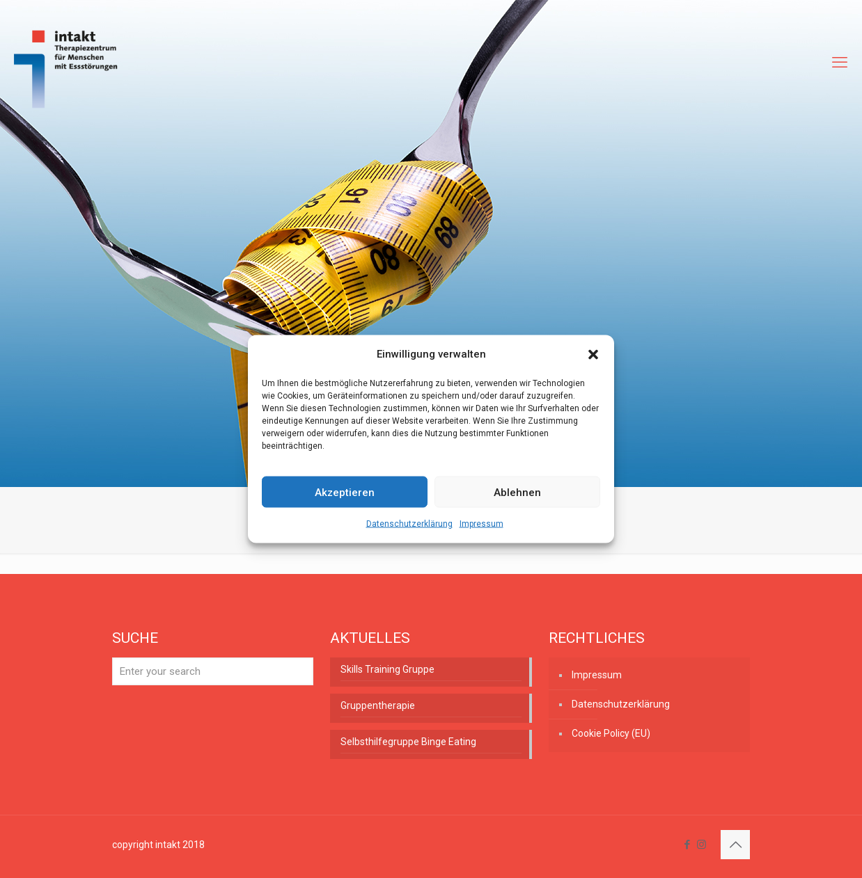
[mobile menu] (840, 62)
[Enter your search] (212, 671)
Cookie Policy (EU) (611, 733)
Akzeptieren (345, 492)
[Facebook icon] (687, 844)
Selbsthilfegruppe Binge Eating (408, 741)
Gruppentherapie (377, 705)
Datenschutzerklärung (409, 524)
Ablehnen (517, 492)
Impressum (481, 524)
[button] (593, 354)
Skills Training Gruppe (387, 669)
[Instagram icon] (701, 844)
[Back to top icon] (735, 844)
